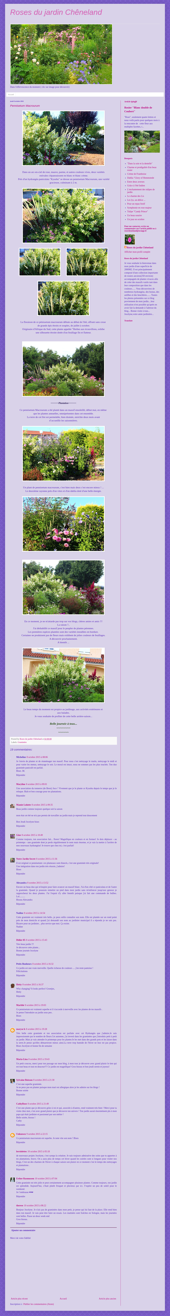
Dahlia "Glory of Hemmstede (140, 178)
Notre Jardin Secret (25, 859)
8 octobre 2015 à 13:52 (37, 883)
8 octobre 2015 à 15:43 (36, 940)
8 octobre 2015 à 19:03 (35, 1005)
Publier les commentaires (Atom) (38, 1304)
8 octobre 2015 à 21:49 (38, 1103)
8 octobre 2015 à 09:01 (36, 784)
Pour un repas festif (136, 204)
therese (19, 1205)
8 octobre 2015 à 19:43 (38, 1059)
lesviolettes (21, 1151)
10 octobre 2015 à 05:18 (39, 1151)
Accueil (11, 95)
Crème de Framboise (136, 174)
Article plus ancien (107, 1298)
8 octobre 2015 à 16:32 (43, 964)
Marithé (20, 1005)
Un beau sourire (134, 215)
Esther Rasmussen (25, 1178)
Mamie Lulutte (23, 805)
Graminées (22, 742)
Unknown (21, 1134)
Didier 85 (20, 940)
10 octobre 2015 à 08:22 (35, 1205)
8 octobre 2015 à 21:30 (43, 1080)
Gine (18, 835)
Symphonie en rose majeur (139, 207)
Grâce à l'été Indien (136, 185)
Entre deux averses (135, 181)
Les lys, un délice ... (136, 200)
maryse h (20, 1029)
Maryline (20, 784)
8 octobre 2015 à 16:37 (33, 984)
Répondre (20, 775)
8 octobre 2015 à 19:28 (36, 1029)
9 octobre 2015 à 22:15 (37, 1134)
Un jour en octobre (135, 219)
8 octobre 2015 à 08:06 (37, 757)
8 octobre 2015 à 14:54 (34, 913)
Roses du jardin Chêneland (56, 12)
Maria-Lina (22, 1059)
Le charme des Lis (135, 196)
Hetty (19, 984)
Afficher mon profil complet (137, 252)
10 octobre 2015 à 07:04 (46, 1178)
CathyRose (21, 1103)
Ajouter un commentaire (23, 1230)
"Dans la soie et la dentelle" (139, 163)
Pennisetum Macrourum (25, 105)
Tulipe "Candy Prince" (137, 211)
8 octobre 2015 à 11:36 (46, 859)
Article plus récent (19, 1298)
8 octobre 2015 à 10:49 (32, 835)
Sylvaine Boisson (24, 1080)
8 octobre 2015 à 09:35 (42, 805)
